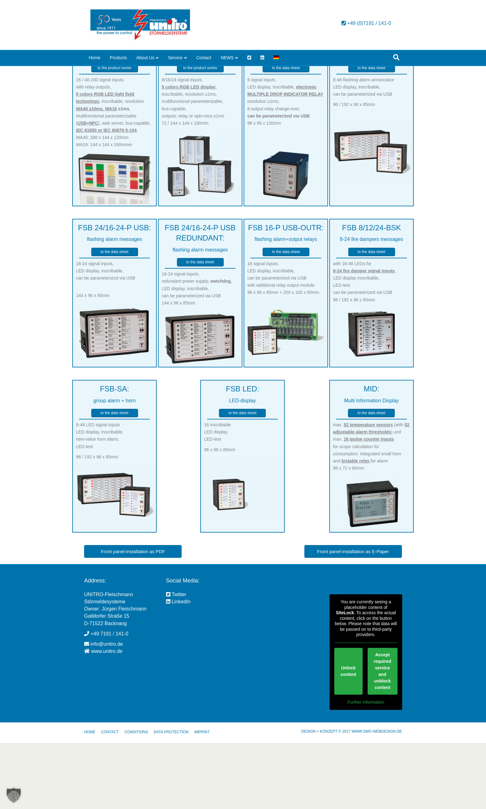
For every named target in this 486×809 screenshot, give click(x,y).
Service (175, 57)
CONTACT (110, 798)
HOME (89, 798)
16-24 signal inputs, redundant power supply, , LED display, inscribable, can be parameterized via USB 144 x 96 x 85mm (197, 354)
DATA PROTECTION (171, 798)
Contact (203, 57)
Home (94, 57)
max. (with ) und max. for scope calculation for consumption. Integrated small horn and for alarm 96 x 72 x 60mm (371, 512)
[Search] (396, 57)
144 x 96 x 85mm (92, 361)
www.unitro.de (106, 717)
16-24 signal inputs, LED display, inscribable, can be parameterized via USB (105, 337)
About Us (145, 57)
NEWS (227, 57)
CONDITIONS (136, 798)
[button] (13, 795)
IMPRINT (201, 798)
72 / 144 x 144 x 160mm (185, 189)
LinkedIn (178, 667)
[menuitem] (276, 58)
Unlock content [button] (348, 737)
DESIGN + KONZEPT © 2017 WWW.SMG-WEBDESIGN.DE (351, 797)
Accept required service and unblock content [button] (382, 737)
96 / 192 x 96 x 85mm (354, 170)
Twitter (176, 660)
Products (118, 57)
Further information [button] (365, 768)
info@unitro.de (106, 710)
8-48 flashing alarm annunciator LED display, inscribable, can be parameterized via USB (363, 153)
